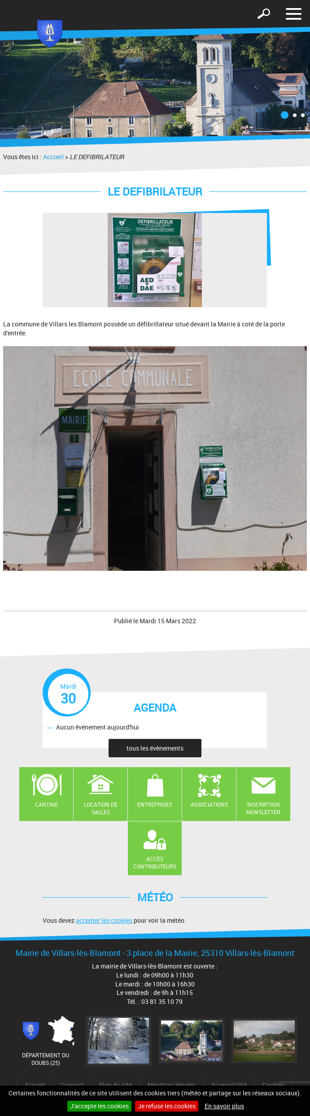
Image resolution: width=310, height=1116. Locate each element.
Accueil (53, 156)
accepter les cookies (104, 920)
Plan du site (115, 1085)
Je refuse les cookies (167, 1106)
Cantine (46, 804)
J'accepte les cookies (99, 1106)
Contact (72, 1085)
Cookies (273, 1085)
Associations (209, 804)
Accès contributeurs (154, 862)
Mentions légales (172, 1085)
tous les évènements (155, 748)
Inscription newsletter (263, 808)
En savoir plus (224, 1106)
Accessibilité (229, 1085)
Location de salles (101, 808)
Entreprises (154, 804)
